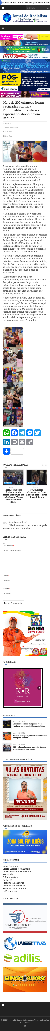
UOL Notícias (10, 891)
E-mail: (6, 589)
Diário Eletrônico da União (17, 871)
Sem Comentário (11, 128)
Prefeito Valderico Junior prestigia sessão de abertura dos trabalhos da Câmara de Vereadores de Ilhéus (13, 496)
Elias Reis (8, 136)
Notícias (8, 132)
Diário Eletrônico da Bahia (16, 868)
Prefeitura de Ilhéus (13, 882)
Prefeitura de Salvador (15, 888)
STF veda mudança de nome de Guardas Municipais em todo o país (29, 748)
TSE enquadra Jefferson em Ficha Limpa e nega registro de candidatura (36, 493)
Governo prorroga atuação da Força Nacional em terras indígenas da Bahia (29, 725)
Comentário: (8, 545)
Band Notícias (10, 865)
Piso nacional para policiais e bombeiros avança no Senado (30, 736)
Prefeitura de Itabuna (14, 885)
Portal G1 (7, 880)
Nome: (6, 576)
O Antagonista (10, 877)
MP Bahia (8, 874)
